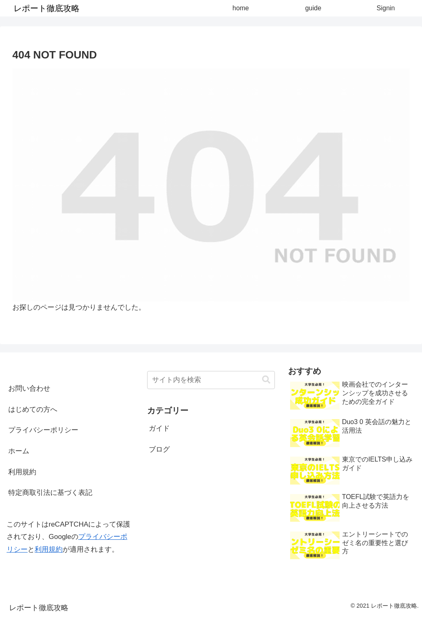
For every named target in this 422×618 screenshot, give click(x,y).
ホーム (18, 451)
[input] (210, 380)
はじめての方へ (32, 409)
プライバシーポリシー (43, 430)
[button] (266, 380)
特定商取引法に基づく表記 (50, 493)
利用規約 (22, 472)
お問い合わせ (29, 388)
